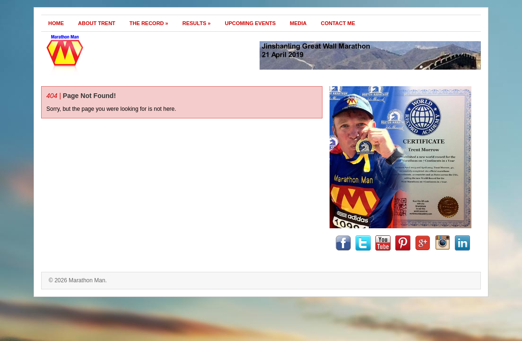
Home (56, 23)
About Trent (96, 23)
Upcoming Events (250, 23)
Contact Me (338, 23)
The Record (149, 23)
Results (197, 23)
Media (298, 23)
